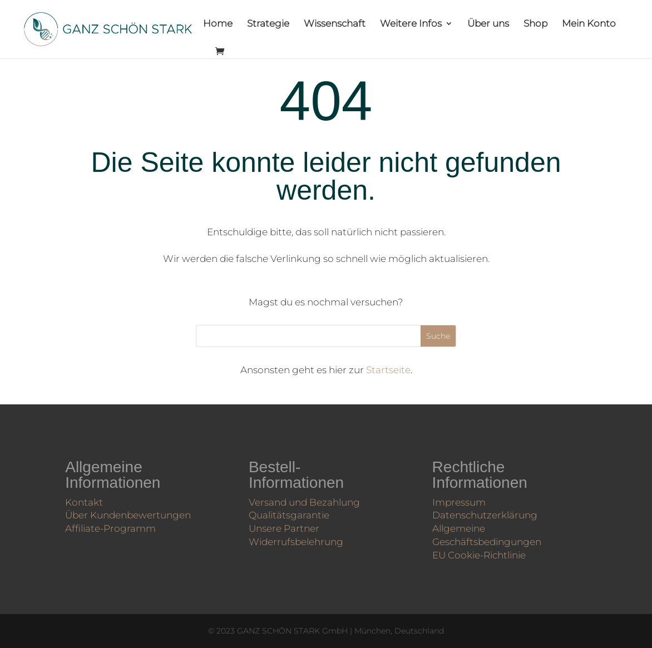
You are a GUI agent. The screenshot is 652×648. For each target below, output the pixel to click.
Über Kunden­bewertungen (129, 513)
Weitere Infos (411, 24)
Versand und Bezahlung (306, 502)
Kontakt (88, 501)
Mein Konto (589, 24)
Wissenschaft (334, 24)
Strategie (268, 24)
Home (218, 24)
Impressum (462, 502)
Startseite (388, 369)
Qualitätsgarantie (292, 514)
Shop (535, 24)
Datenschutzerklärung (486, 515)
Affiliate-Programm (113, 526)
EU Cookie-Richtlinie (481, 551)
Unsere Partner (287, 526)
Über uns (488, 24)
